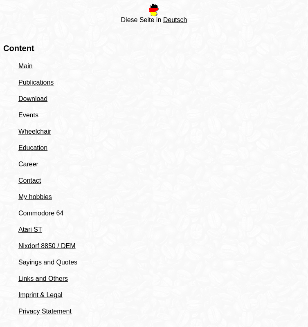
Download (32, 98)
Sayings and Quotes (47, 262)
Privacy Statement (45, 311)
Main (25, 66)
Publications (36, 82)
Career (28, 164)
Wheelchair (34, 131)
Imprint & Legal (40, 294)
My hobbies (35, 196)
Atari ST (30, 229)
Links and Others (43, 278)
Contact (29, 180)
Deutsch (175, 19)
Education (32, 147)
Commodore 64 (40, 213)
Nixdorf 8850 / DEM (47, 245)
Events (28, 115)
